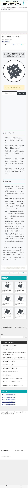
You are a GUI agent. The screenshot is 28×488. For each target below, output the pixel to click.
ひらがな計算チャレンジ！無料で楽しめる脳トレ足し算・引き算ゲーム (14, 353)
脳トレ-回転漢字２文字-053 (8, 402)
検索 (2, 334)
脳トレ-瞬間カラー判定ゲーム (10, 368)
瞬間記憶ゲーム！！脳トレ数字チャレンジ (13, 385)
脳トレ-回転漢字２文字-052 (8, 404)
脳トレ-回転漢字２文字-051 (6, 291)
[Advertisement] (14, 21)
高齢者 (23, 268)
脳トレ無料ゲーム (5, 450)
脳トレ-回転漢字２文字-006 (6, 317)
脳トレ (18, 268)
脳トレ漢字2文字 (5, 41)
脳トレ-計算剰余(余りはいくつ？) (11, 371)
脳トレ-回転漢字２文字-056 (8, 394)
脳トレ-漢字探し (7, 375)
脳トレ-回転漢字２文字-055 (8, 397)
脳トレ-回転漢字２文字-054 (8, 399)
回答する (21, 93)
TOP (7, 412)
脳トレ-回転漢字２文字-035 (20, 327)
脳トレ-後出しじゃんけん (9, 361)
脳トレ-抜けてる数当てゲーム (10, 345)
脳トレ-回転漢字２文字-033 (8, 327)
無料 (14, 268)
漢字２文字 (8, 268)
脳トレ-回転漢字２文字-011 (19, 304)
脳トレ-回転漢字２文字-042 (19, 291)
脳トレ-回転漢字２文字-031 (6, 304)
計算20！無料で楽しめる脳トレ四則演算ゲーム (14, 357)
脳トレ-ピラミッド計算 (8, 364)
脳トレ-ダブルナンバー (8, 349)
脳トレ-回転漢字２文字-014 (19, 317)
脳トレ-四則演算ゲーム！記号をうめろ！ (12, 378)
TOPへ (21, 486)
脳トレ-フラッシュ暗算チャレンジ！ (11, 381)
